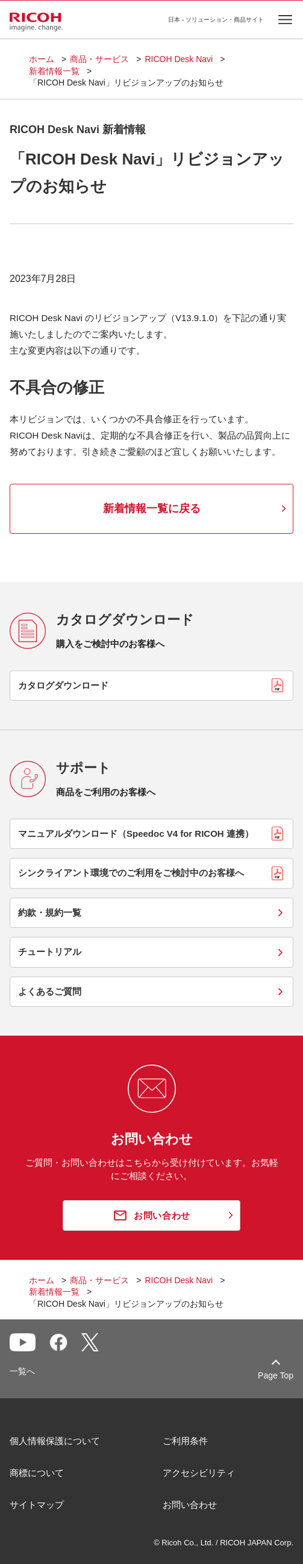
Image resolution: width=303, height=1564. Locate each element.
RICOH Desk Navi (179, 59)
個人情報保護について (55, 1441)
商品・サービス (99, 59)
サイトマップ (37, 1505)
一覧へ (22, 1371)
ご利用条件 (185, 1441)
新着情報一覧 (54, 71)
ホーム (41, 59)
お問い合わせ (190, 1505)
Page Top (275, 1375)
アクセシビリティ (199, 1473)
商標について (37, 1473)
